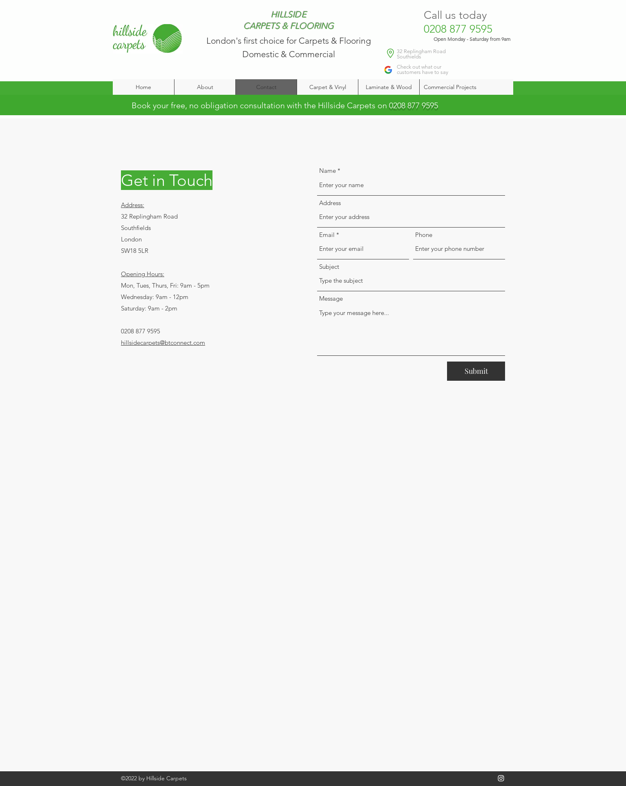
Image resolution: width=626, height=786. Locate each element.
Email (327, 235)
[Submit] (476, 371)
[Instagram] (501, 778)
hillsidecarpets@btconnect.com (163, 342)
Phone (423, 235)
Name (327, 170)
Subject (329, 266)
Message (331, 298)
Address (330, 203)
